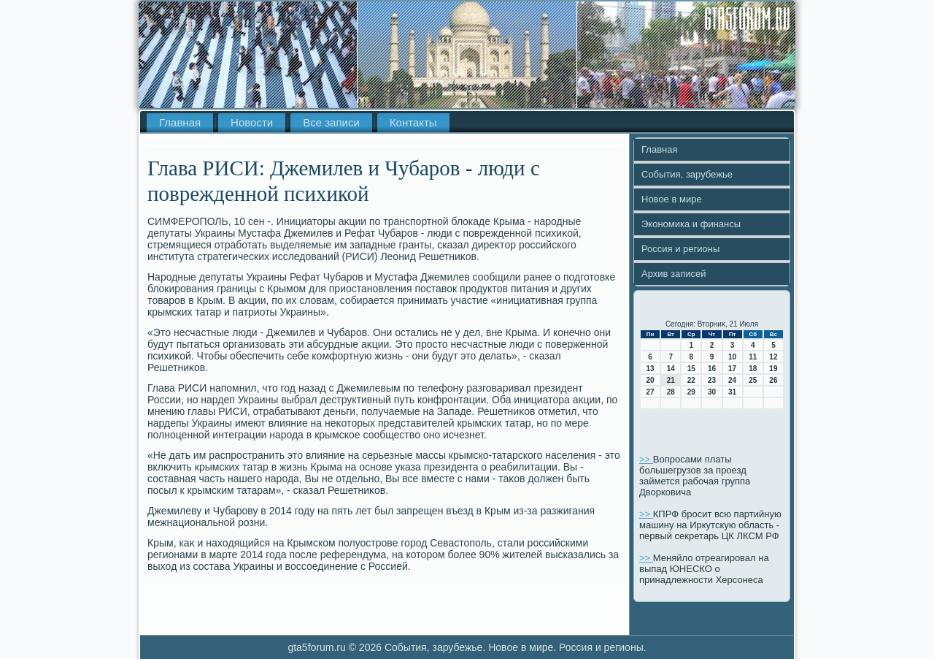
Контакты (413, 122)
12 (773, 357)
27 (651, 392)
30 (712, 392)
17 (732, 369)
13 (651, 369)
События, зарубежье (687, 174)
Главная (180, 122)
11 (753, 357)
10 (732, 357)
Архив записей (673, 273)
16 (712, 369)
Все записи (331, 122)
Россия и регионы (680, 248)
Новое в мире (671, 199)
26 (773, 380)
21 (671, 380)
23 (712, 380)
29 (691, 392)
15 (691, 369)
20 (651, 380)
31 (732, 392)
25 (753, 380)
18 (753, 369)
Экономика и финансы (691, 223)
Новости (252, 122)
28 (671, 392)
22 (691, 380)
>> (646, 459)
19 (773, 369)
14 (671, 369)
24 (732, 380)
